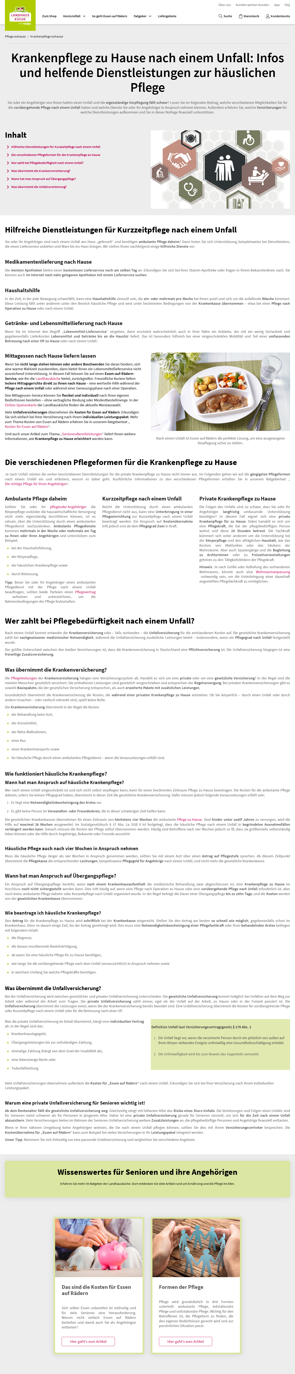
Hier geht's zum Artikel (88, 1341)
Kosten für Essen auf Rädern (26, 426)
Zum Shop (49, 16)
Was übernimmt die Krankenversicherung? (40, 171)
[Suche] (225, 16)
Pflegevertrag (85, 592)
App (277, 5)
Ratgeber (142, 16)
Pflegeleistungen (24, 678)
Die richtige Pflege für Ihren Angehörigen (36, 483)
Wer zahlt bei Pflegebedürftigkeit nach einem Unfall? (47, 163)
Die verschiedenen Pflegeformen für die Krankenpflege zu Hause (55, 155)
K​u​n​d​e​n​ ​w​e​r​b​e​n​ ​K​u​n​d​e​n (252, 5)
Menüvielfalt (74, 16)
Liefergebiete (167, 16)
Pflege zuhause (15, 36)
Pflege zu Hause (189, 819)
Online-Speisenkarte (21, 405)
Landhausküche (48, 378)
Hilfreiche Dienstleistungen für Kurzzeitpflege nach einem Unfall (55, 147)
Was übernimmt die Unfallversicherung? (39, 187)
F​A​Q (287, 5)
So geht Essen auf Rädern (109, 16)
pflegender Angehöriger (68, 506)
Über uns (224, 5)
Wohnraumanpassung (273, 571)
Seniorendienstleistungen (82, 434)
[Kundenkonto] (278, 16)
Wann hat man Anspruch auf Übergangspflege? (43, 179)
